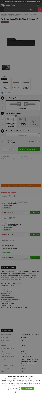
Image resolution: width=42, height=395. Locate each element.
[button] (21, 392)
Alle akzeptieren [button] (27, 388)
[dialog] (21, 197)
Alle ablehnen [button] (14, 388)
